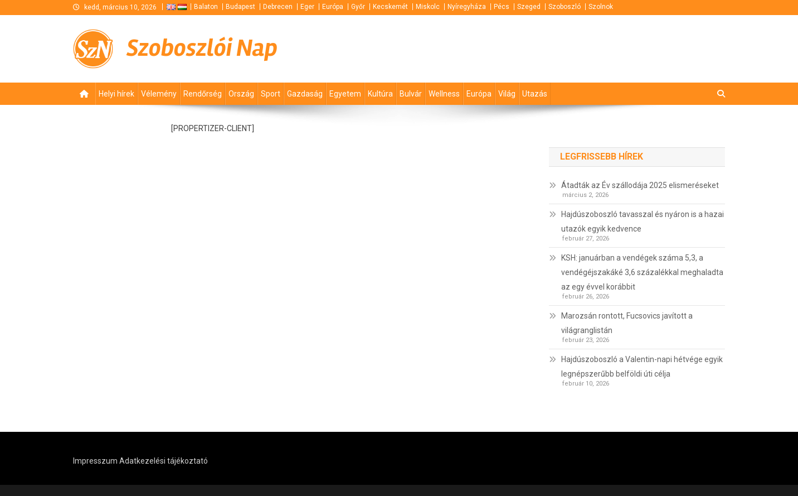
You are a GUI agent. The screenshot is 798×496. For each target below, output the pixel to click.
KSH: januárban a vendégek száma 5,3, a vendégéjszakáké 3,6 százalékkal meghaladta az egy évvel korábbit (642, 272)
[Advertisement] (591, 48)
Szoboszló (564, 7)
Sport (270, 93)
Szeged (529, 7)
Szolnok (600, 7)
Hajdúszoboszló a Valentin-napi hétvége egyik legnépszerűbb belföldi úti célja (642, 366)
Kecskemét (390, 7)
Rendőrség (202, 93)
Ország (241, 93)
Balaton (206, 7)
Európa (332, 7)
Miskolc (428, 7)
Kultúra (380, 93)
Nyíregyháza (466, 7)
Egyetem (345, 93)
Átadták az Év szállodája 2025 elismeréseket (640, 185)
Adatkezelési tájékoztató (163, 460)
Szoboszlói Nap (202, 48)
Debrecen (278, 7)
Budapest (240, 7)
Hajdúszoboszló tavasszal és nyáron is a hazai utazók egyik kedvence (642, 221)
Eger (307, 7)
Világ (506, 93)
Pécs (501, 7)
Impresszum (95, 460)
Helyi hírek (116, 93)
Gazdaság (305, 93)
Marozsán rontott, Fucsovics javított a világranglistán (627, 323)
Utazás (534, 93)
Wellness (444, 93)
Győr (358, 7)
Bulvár (411, 93)
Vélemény (159, 93)
